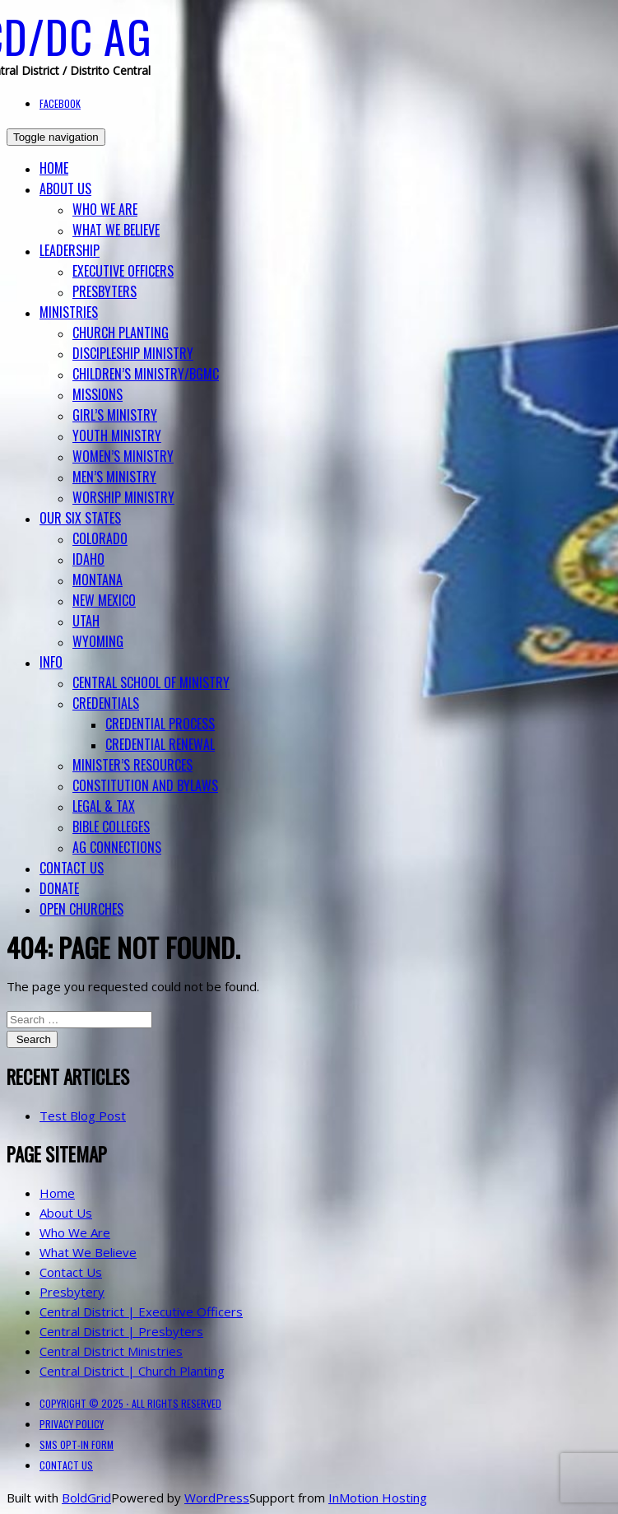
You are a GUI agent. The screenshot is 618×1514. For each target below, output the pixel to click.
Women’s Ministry (123, 456)
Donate (59, 888)
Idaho (88, 559)
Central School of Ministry (151, 682)
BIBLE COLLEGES (111, 826)
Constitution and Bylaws (145, 785)
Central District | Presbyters (121, 1331)
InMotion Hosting (377, 1497)
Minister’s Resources (132, 765)
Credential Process (160, 724)
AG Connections (116, 847)
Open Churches (81, 909)
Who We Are (104, 209)
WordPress (216, 1497)
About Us (65, 188)
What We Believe (116, 230)
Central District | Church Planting (132, 1371)
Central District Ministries (111, 1351)
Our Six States (80, 518)
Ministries (68, 312)
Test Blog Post (82, 1115)
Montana (97, 579)
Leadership (69, 250)
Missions (97, 394)
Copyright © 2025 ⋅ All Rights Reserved (130, 1403)
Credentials (105, 703)
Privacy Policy (71, 1424)
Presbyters (104, 291)
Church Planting (120, 332)
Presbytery (72, 1291)
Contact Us (71, 868)
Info (51, 662)
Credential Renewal (160, 744)
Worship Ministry (123, 497)
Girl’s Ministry (114, 415)
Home (53, 168)
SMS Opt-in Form (76, 1444)
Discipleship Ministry (132, 353)
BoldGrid (86, 1497)
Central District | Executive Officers (141, 1311)
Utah (86, 621)
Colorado (100, 538)
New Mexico (104, 600)
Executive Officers (123, 271)
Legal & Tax (103, 806)
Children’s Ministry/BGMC (145, 374)
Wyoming (97, 641)
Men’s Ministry (114, 477)
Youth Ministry (116, 435)
